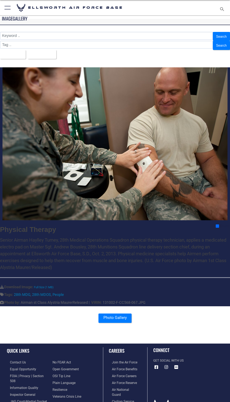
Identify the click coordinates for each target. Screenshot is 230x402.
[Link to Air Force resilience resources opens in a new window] (60, 377)
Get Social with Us (168, 356)
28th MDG (22, 290)
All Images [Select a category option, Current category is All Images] (12, 51)
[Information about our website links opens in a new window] (17, 396)
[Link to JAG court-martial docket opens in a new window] (24, 390)
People (58, 290)
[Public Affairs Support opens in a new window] (68, 390)
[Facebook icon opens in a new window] (156, 363)
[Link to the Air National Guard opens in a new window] (121, 383)
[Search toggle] (222, 8)
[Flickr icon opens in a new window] (176, 363)
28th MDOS (41, 290)
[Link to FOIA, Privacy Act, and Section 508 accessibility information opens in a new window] (26, 371)
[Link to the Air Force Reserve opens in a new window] (121, 377)
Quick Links (18, 346)
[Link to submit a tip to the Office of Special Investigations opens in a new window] (61, 364)
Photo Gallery (115, 315)
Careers (117, 346)
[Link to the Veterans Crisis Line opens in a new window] (66, 383)
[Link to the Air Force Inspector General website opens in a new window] (19, 383)
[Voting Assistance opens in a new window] (65, 396)
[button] (6, 8)
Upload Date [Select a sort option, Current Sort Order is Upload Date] (45, 51)
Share (223, 222)
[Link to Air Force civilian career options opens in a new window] (119, 390)
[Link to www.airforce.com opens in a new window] (121, 358)
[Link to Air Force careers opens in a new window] (121, 371)
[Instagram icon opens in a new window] (166, 363)
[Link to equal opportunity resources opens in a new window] (19, 364)
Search (221, 36)
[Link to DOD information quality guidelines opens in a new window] (20, 377)
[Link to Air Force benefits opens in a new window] (121, 364)
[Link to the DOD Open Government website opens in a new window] (65, 358)
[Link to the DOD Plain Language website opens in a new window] (63, 371)
